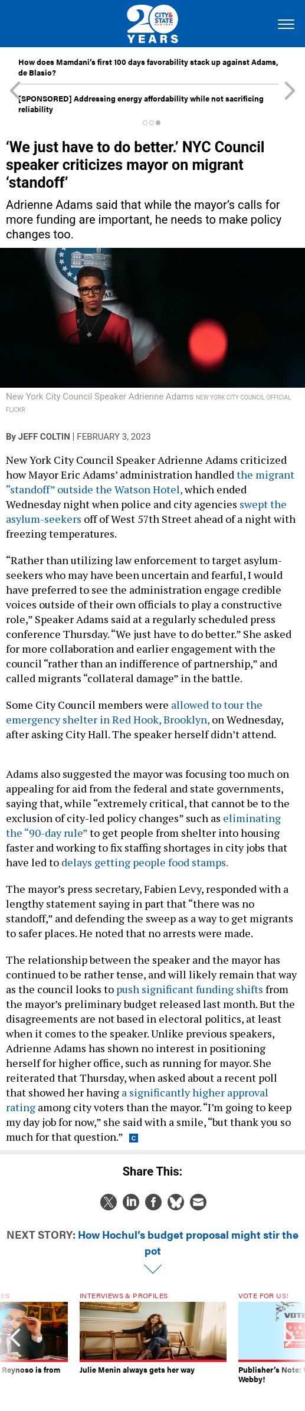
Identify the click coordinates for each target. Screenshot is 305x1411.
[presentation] (15, 1342)
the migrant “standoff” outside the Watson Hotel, (150, 481)
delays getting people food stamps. (144, 862)
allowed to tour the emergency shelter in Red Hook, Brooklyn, (134, 712)
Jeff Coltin (44, 436)
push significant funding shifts (189, 989)
